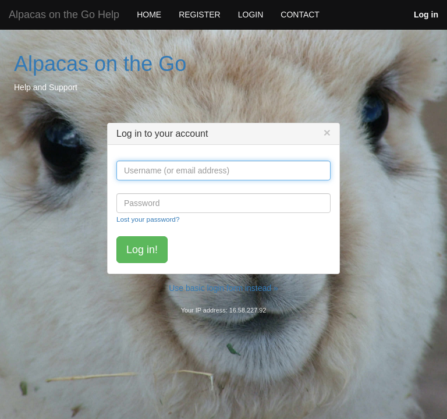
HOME (149, 14)
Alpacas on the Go (100, 64)
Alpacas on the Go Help (64, 14)
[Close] (327, 132)
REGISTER (200, 14)
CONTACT (300, 14)
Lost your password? (147, 219)
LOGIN (251, 14)
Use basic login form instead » (223, 288)
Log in (426, 14)
